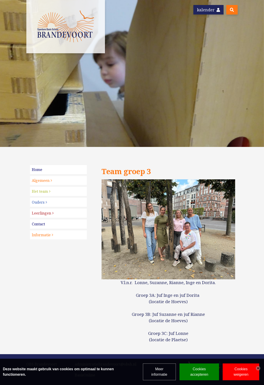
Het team (40, 191)
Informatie (41, 234)
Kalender (208, 9)
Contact (38, 224)
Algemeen (41, 180)
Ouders (38, 202)
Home (37, 169)
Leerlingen (41, 213)
